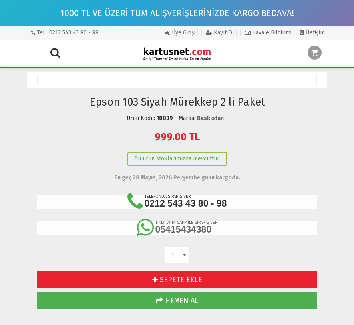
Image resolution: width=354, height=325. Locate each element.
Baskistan (210, 118)
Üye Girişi (180, 32)
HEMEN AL (177, 300)
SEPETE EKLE (177, 279)
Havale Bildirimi (268, 32)
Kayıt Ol (220, 32)
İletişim (312, 32)
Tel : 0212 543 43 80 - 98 (65, 32)
